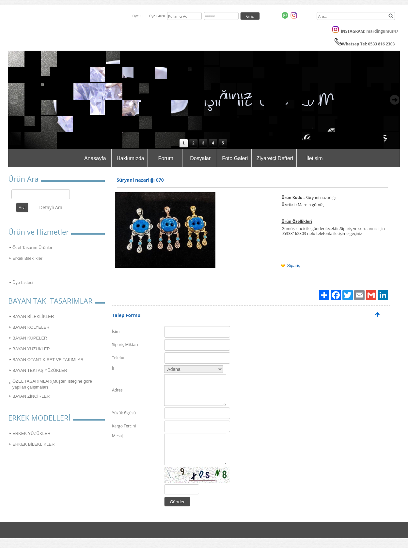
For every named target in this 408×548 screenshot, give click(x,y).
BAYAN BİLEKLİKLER (33, 316)
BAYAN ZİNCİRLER (31, 396)
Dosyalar (200, 158)
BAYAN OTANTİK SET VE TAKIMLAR (48, 359)
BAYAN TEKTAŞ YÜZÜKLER (39, 370)
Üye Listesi (22, 282)
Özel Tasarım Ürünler (32, 247)
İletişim (314, 158)
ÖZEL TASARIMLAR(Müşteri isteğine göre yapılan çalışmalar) (52, 384)
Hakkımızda (130, 158)
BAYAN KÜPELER (29, 338)
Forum (165, 158)
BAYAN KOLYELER (30, 327)
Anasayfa (95, 158)
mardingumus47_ (383, 31)
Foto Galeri (235, 158)
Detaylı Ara (50, 207)
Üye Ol (137, 15)
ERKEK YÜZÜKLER (31, 433)
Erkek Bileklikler (27, 258)
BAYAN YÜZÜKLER (31, 348)
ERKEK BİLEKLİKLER (33, 444)
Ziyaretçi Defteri (275, 158)
